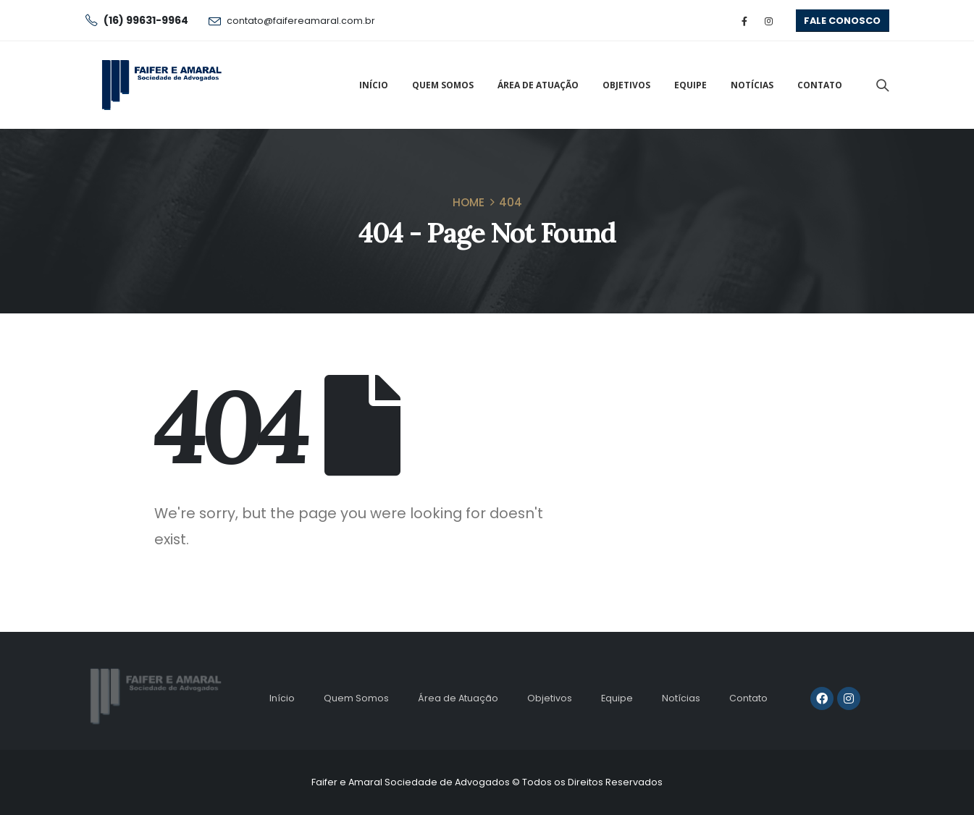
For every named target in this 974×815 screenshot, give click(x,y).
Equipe (690, 85)
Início (373, 85)
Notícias (752, 85)
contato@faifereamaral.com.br (301, 20)
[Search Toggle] (882, 85)
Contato (819, 85)
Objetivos (626, 85)
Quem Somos (443, 85)
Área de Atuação (538, 85)
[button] (842, 20)
